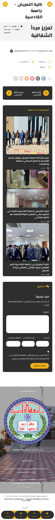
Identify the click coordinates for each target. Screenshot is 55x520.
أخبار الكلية (42, 67)
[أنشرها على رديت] (26, 78)
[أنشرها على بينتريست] (32, 78)
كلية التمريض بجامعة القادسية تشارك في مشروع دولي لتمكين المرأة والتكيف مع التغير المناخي (26, 481)
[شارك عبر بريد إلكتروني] (21, 78)
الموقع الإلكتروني (14, 338)
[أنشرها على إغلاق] (38, 78)
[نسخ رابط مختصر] (15, 78)
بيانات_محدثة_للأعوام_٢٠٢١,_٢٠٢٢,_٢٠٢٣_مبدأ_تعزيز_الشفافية (33, 51)
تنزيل (11, 51)
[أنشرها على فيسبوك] (43, 78)
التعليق (45, 312)
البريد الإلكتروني (28, 338)
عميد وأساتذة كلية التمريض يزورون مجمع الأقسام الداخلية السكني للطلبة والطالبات (26, 470)
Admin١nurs (41, 62)
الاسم (46, 338)
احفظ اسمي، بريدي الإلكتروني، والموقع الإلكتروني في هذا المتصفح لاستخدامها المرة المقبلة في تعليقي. (29, 357)
